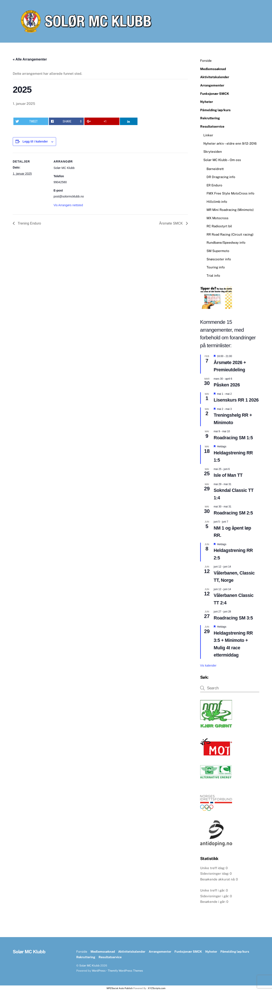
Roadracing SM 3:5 (233, 618)
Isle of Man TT (228, 475)
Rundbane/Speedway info (226, 242)
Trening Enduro (29, 223)
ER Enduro (214, 185)
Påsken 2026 (227, 384)
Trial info (213, 275)
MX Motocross (217, 218)
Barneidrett (215, 169)
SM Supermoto (218, 251)
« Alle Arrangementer (30, 59)
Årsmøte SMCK (171, 223)
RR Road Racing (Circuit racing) (230, 234)
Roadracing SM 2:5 (233, 513)
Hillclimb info (217, 201)
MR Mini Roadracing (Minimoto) (230, 210)
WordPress (99, 970)
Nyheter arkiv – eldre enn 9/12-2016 (229, 143)
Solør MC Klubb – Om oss (222, 160)
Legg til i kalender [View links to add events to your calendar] (35, 141)
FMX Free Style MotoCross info (230, 193)
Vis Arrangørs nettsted (68, 205)
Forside (206, 60)
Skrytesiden (212, 151)
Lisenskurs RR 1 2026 (236, 400)
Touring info (216, 267)
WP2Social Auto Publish (119, 988)
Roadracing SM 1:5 (233, 437)
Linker (208, 135)
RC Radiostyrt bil (219, 226)
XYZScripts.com (157, 988)
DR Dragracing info (221, 177)
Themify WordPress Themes (125, 970)
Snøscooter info (219, 259)
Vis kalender (208, 665)
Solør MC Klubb (89, 965)
